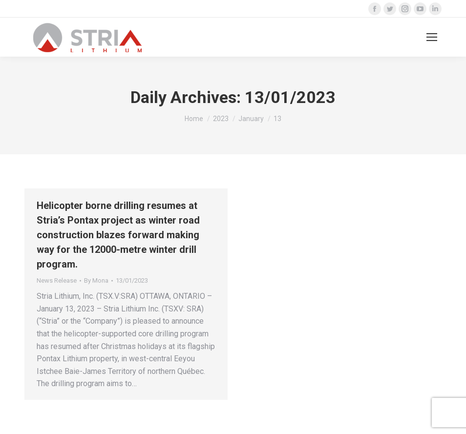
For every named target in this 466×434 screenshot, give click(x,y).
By (96, 280)
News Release (57, 280)
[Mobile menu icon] (432, 37)
